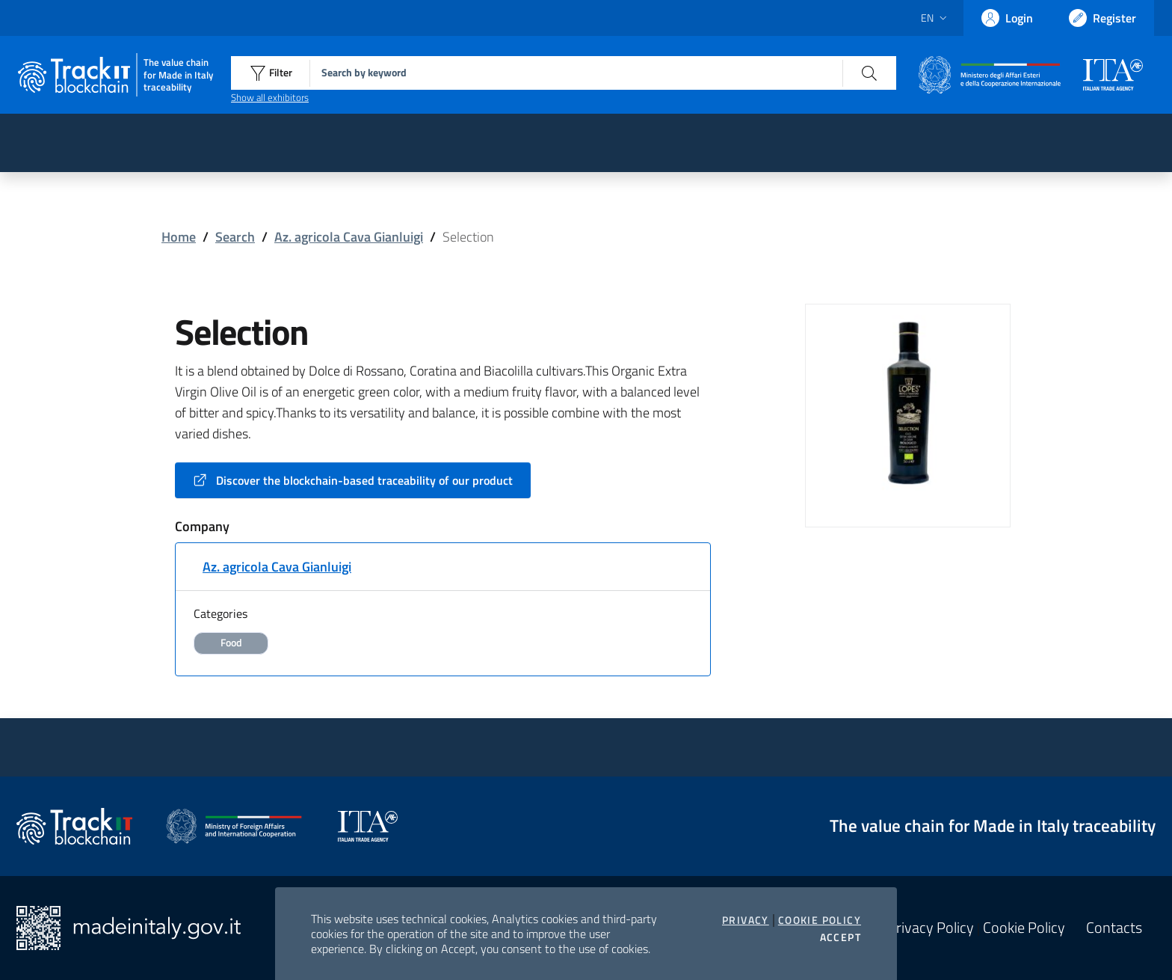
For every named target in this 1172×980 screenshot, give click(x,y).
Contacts (1114, 927)
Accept (840, 937)
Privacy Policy (930, 927)
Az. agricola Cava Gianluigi (348, 237)
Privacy (745, 920)
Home (178, 237)
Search (235, 237)
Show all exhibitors (270, 97)
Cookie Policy (819, 920)
